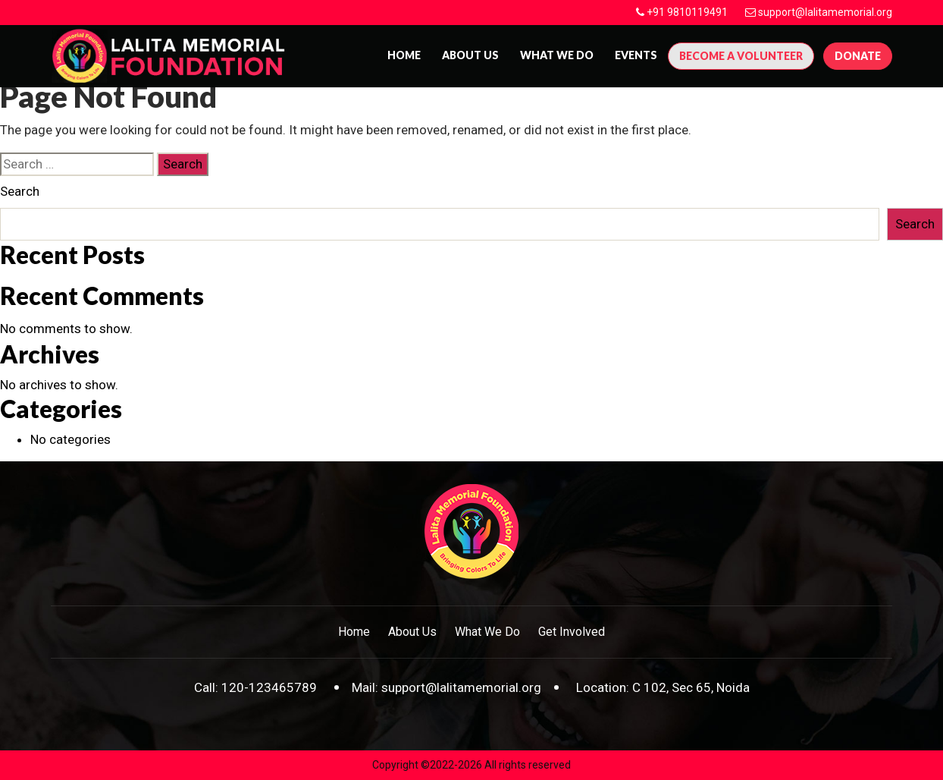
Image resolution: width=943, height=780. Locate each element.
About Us (412, 631)
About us (470, 55)
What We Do (557, 55)
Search (19, 191)
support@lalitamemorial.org (825, 12)
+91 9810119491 (687, 12)
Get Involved (571, 631)
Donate (858, 55)
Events (636, 55)
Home (404, 55)
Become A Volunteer (741, 55)
